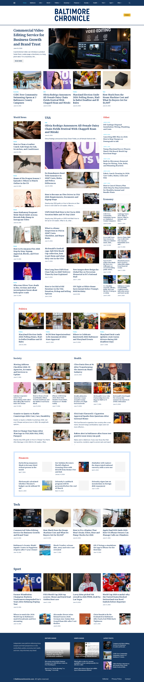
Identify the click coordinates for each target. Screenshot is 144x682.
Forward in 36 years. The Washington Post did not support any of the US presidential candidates (55, 653)
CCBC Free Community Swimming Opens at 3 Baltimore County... (120, 655)
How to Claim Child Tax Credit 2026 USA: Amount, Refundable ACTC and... (124, 241)
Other (119, 3)
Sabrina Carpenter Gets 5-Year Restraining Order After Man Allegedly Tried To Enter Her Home (22, 399)
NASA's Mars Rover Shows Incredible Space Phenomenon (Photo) (85, 669)
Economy (66, 3)
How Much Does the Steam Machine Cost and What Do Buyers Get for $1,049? (55, 532)
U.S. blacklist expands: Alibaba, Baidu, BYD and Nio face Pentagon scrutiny (109, 289)
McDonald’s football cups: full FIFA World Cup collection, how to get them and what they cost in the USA (55, 253)
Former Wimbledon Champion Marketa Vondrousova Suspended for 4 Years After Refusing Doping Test (27, 599)
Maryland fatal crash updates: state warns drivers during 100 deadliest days (110, 338)
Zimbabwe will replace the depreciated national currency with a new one (102, 465)
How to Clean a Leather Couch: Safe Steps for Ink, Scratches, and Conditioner (26, 146)
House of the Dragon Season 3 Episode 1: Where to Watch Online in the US (27, 180)
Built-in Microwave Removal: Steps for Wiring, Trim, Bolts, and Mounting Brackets (115, 163)
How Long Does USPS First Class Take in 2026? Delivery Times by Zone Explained (57, 272)
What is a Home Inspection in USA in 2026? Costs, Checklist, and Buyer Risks (54, 233)
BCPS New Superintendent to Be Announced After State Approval (58, 337)
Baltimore (33, 3)
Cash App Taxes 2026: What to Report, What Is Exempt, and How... (123, 217)
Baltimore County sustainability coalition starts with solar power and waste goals (124, 289)
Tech (103, 3)
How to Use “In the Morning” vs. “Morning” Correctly (55, 669)
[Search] (129, 3)
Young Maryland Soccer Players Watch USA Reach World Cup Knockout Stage (116, 151)
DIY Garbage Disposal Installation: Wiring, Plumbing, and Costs (116, 127)
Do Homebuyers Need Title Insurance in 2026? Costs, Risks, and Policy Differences (55, 178)
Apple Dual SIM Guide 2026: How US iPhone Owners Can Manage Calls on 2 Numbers (116, 532)
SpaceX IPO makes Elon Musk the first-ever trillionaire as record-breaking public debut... (109, 265)
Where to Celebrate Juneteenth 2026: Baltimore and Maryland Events (85, 337)
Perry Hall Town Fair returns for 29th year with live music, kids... (109, 240)
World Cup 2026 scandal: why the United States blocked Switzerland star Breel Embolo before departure (116, 598)
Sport (111, 3)
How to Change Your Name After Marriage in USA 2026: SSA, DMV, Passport (29, 433)
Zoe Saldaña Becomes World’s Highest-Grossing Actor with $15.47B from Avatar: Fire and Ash (65, 467)
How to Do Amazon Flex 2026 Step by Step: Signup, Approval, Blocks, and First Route (27, 252)
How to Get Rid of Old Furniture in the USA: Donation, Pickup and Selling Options (58, 290)
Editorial (105, 679)
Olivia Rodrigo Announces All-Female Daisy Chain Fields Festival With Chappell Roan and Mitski (72, 129)
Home (24, 3)
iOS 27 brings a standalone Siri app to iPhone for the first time (105, 547)
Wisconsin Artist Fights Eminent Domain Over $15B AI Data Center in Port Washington (56, 663)
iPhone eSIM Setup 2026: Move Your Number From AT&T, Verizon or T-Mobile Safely (59, 399)
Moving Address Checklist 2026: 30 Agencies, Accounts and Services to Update (22, 369)
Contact (127, 15)
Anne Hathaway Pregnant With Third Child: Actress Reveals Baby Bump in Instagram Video (26, 216)
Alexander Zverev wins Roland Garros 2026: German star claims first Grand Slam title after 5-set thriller (65, 619)
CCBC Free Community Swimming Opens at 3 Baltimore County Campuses (109, 217)
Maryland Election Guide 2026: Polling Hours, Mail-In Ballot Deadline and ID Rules (31, 338)
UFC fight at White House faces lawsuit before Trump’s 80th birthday (85, 288)
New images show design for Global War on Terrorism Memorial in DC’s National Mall (86, 273)
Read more (18, 61)
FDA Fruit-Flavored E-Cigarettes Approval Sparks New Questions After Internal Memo (91, 416)
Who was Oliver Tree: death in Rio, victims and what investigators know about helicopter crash (26, 289)
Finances (76, 3)
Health (95, 3)
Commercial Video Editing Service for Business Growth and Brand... (121, 645)
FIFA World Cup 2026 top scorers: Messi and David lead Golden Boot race (57, 597)
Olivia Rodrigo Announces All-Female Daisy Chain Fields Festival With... (121, 665)
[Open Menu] (14, 3)
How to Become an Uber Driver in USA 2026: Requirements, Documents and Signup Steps (62, 197)
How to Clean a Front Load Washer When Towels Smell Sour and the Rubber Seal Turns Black (41, 399)
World (48, 3)
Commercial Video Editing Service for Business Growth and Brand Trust (27, 532)
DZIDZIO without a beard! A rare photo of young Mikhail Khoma (87, 655)
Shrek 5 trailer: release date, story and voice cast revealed (64, 547)
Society (86, 3)
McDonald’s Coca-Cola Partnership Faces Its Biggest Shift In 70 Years (102, 399)
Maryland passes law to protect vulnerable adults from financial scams (124, 264)
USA (40, 3)
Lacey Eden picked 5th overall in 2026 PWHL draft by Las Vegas (86, 597)
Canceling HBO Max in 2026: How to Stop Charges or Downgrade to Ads (115, 139)
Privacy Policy (117, 679)
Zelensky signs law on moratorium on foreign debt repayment (101, 484)
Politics (57, 3)
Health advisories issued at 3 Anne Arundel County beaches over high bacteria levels (80, 399)
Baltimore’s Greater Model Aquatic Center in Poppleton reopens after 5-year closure (25, 547)
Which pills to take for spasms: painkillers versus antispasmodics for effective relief (86, 663)
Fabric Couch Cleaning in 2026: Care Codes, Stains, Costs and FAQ (116, 175)
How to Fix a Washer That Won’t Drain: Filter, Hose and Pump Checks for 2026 (86, 532)
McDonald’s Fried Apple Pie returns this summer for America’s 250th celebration (121, 399)
